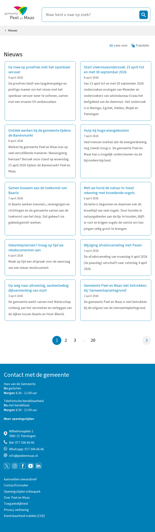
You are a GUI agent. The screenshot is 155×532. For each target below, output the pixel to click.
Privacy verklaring (16, 510)
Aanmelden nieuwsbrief (20, 479)
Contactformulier (16, 485)
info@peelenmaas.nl (23, 455)
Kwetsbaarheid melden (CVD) (24, 516)
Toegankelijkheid (16, 503)
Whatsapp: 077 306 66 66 (26, 449)
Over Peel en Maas (17, 497)
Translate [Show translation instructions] (140, 45)
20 (94, 340)
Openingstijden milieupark (22, 491)
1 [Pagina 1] (57, 340)
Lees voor (119, 45)
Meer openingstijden (19, 419)
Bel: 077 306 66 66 (21, 442)
